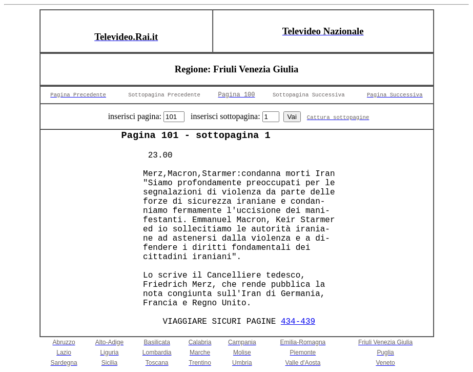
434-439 (298, 321)
